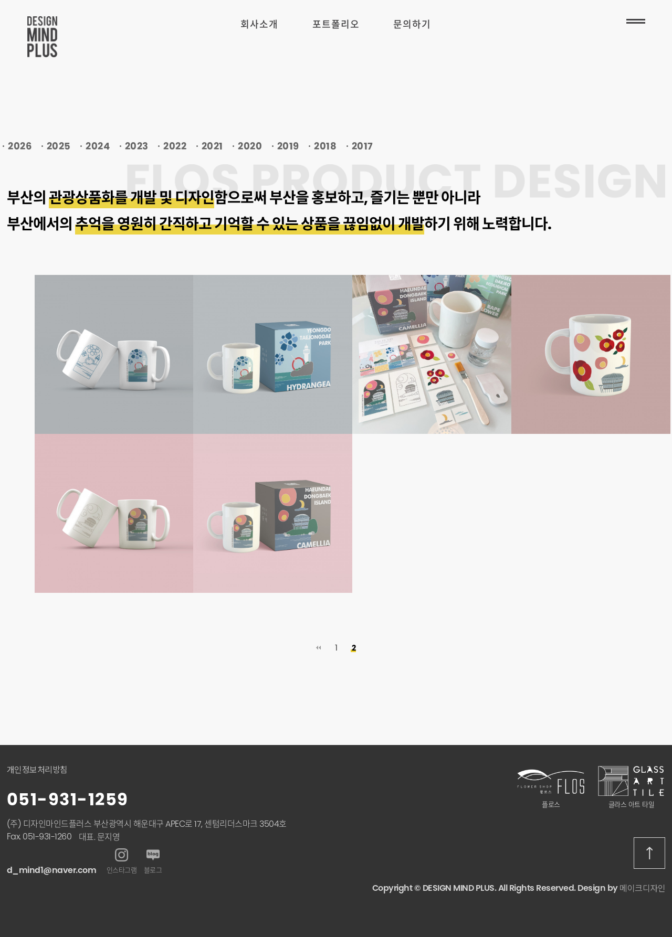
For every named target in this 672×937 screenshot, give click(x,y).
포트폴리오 (336, 24)
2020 (250, 146)
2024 (98, 146)
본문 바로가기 (0, 0)
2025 (59, 146)
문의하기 (412, 24)
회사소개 (259, 24)
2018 (325, 146)
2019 (288, 146)
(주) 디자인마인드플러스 (49, 824)
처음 (318, 648)
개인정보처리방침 (37, 770)
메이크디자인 (642, 888)
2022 (174, 146)
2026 (20, 146)
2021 (212, 146)
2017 (362, 146)
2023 (137, 146)
